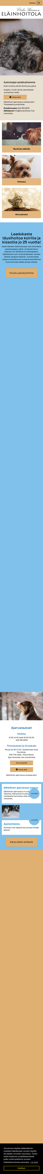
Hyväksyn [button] (21, 1168)
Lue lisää (34, 794)
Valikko (32, 3)
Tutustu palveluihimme (21, 273)
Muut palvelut (21, 214)
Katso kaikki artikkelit (21, 842)
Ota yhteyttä (21, 763)
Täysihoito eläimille (21, 149)
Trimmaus (21, 182)
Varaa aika (15, 97)
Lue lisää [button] (34, 1162)
